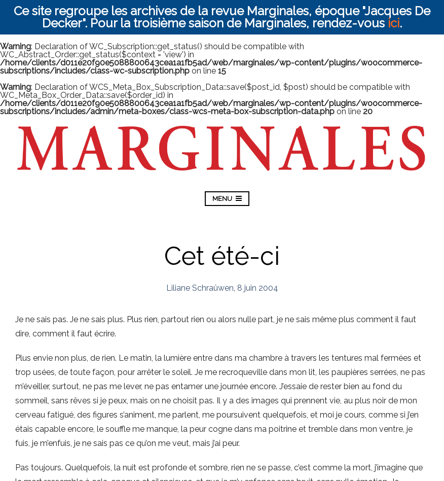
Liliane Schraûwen (200, 288)
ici (393, 23)
